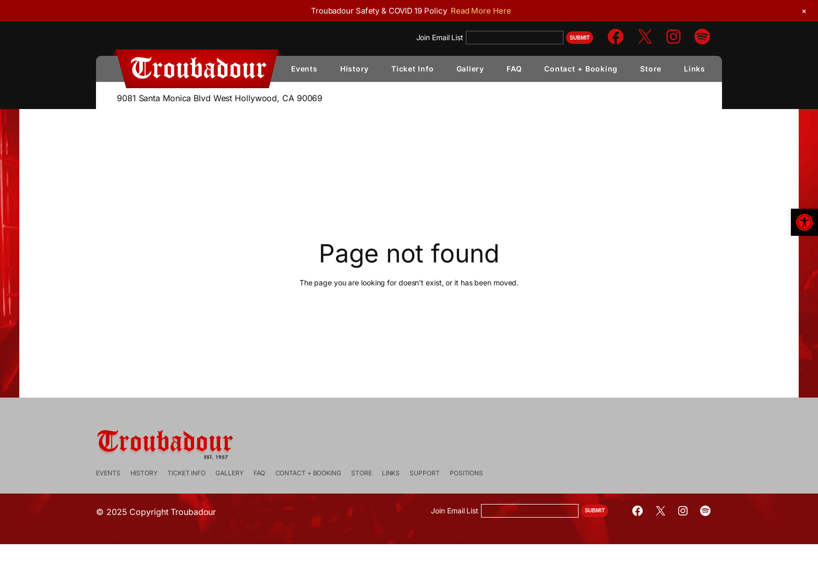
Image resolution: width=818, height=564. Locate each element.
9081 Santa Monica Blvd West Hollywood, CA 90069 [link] (219, 98)
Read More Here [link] (481, 11)
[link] (804, 222)
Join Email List (440, 37)
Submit (580, 38)
